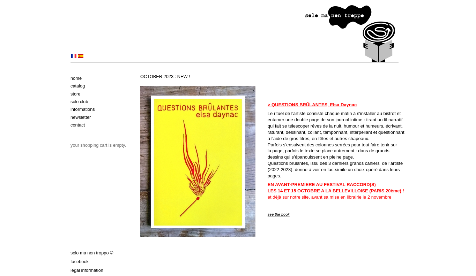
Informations (82, 109)
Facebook (79, 261)
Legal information (86, 270)
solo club (79, 101)
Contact (77, 125)
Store (75, 94)
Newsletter (80, 117)
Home (76, 78)
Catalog (77, 86)
